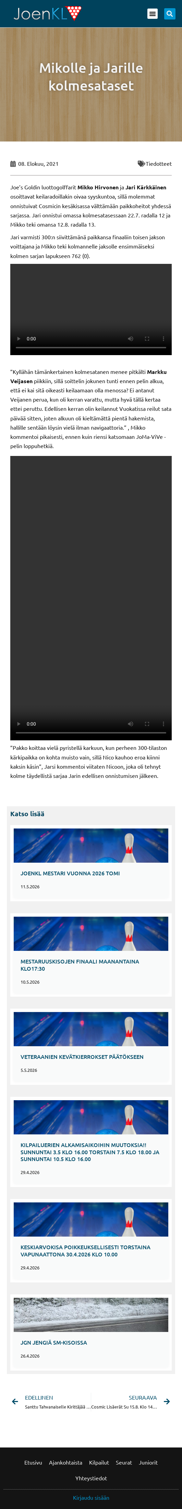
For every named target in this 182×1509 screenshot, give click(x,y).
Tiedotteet (159, 163)
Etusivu (33, 1462)
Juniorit (148, 1462)
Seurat (124, 1462)
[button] (152, 14)
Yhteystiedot (91, 1477)
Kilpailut (99, 1462)
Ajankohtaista (65, 1462)
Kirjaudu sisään (91, 1497)
